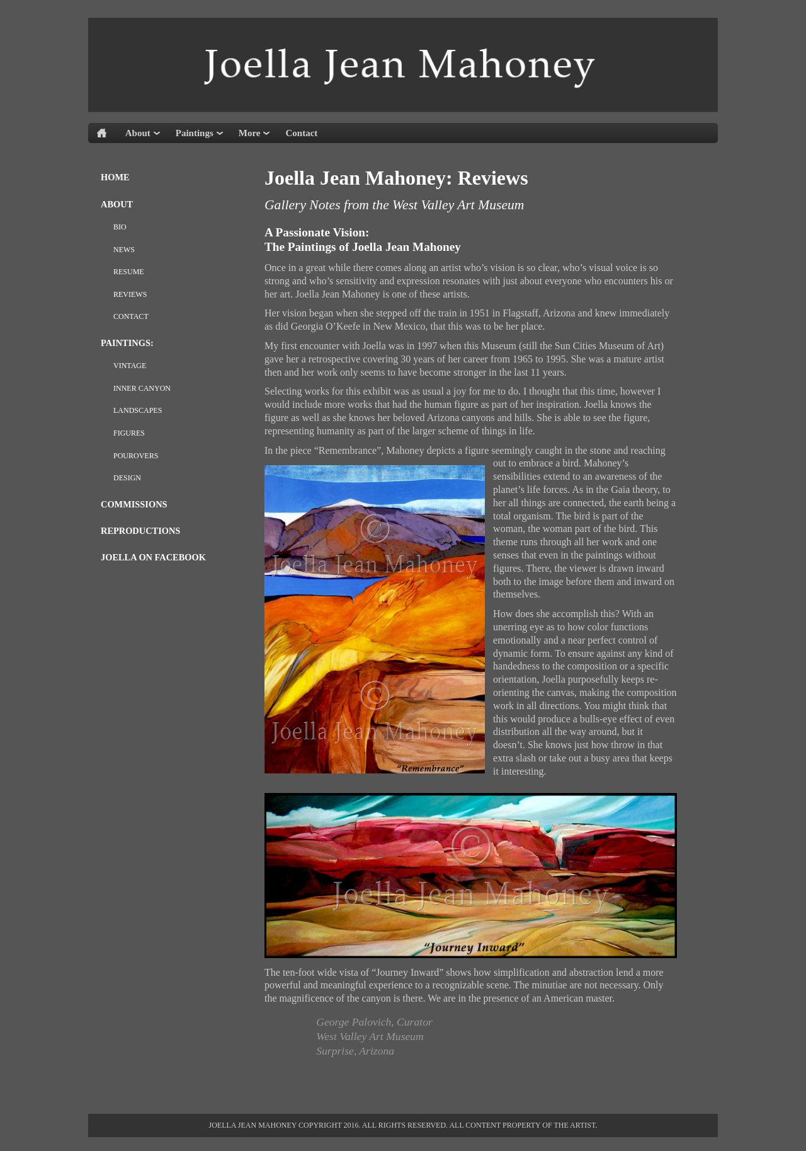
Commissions (134, 504)
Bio (120, 227)
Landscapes (137, 410)
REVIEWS (130, 294)
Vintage (129, 365)
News (124, 249)
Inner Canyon (142, 388)
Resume (128, 271)
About (117, 204)
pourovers (135, 455)
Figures (129, 433)
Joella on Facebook (153, 557)
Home (115, 177)
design (127, 477)
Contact (301, 133)
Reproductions (140, 531)
